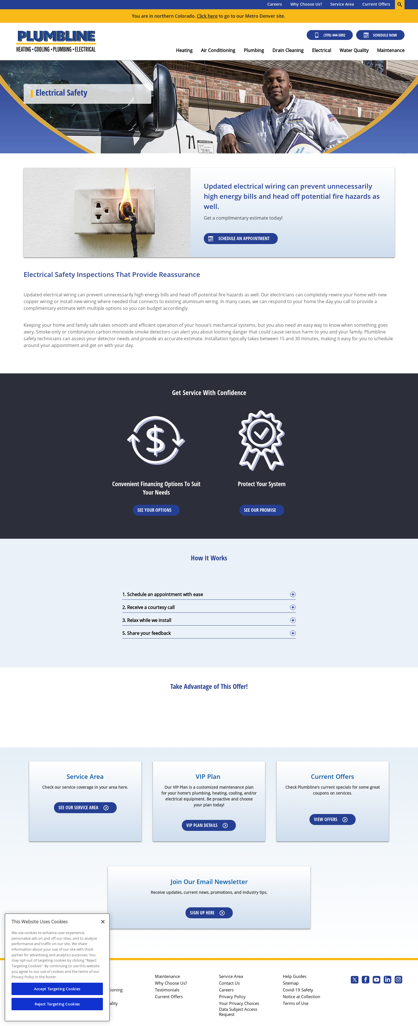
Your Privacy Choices (239, 1003)
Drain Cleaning (288, 50)
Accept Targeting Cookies (57, 988)
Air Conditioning (218, 50)
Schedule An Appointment (239, 238)
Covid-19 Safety (298, 989)
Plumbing (254, 50)
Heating (184, 50)
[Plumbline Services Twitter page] (354, 980)
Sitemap (291, 983)
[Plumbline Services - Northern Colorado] (56, 41)
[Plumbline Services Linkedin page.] (387, 980)
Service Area (342, 4)
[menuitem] (274, 5)
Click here (207, 16)
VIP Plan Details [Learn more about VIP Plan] (207, 825)
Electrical (321, 50)
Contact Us (229, 983)
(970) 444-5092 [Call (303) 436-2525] (329, 35)
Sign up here (207, 913)
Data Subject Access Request (238, 1012)
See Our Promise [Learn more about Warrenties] (260, 510)
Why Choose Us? (306, 4)
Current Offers (376, 4)
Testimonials (167, 989)
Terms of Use (295, 1003)
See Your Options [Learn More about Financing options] (154, 510)
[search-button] (400, 4)
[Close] (103, 921)
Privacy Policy (232, 996)
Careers (274, 4)
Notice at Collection (301, 996)
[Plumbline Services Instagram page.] (398, 980)
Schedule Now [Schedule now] (380, 35)
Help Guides (294, 976)
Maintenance (391, 50)
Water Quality (354, 50)
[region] (57, 967)
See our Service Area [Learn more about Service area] (83, 807)
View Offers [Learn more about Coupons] (330, 819)
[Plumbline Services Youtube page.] (376, 980)
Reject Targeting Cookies (57, 1004)
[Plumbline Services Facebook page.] (365, 980)
